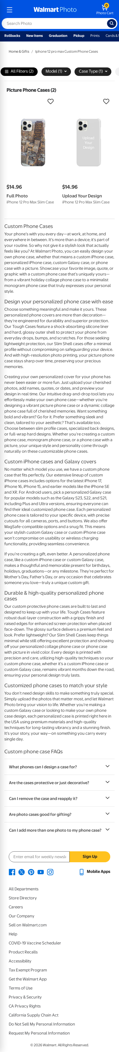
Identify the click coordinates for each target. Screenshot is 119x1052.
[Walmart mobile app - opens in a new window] (94, 871)
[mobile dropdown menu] (9, 10)
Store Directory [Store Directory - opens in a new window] (23, 898)
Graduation (58, 36)
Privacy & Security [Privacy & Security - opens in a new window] (25, 997)
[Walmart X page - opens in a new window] (21, 871)
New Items (34, 36)
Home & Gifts (19, 51)
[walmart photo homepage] (55, 10)
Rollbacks (12, 36)
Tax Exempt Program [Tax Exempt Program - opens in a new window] (28, 970)
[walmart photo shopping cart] (105, 10)
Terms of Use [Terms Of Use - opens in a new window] (20, 988)
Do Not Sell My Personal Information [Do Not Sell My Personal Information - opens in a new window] (42, 1024)
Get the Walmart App (28, 979)
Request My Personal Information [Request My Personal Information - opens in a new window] (39, 1033)
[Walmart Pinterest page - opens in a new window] (31, 871)
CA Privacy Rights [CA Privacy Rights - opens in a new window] (25, 1006)
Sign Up (90, 856)
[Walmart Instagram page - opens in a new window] (50, 871)
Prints (95, 36)
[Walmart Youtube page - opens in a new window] (40, 871)
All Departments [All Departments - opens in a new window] (23, 889)
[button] (32, 101)
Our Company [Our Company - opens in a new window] (21, 916)
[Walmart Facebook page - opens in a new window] (12, 871)
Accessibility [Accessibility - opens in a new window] (20, 961)
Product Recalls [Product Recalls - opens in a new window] (23, 952)
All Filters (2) (19, 71)
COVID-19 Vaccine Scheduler (35, 943)
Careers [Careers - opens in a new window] (16, 907)
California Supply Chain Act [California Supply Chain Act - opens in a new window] (33, 1015)
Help (13, 934)
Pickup (78, 36)
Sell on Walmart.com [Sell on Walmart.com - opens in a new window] (28, 925)
